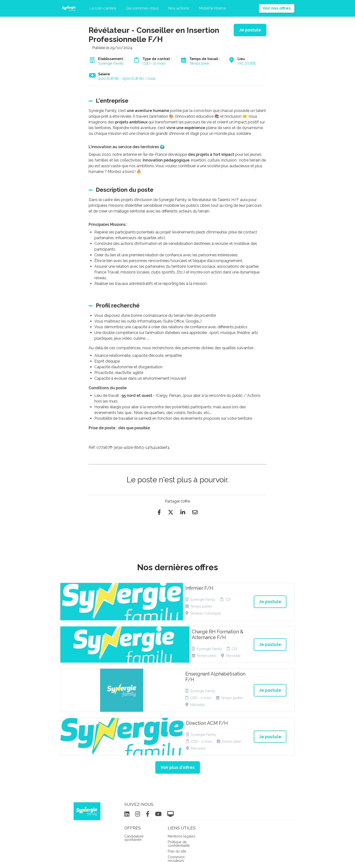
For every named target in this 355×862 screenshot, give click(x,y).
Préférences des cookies (181, 808)
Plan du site (177, 791)
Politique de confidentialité (179, 783)
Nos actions (178, 8)
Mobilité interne (212, 8)
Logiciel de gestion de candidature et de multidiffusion (177, 853)
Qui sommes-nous (142, 8)
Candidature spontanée (134, 777)
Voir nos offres (277, 8)
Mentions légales (181, 776)
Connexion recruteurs (176, 798)
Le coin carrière (102, 8)
